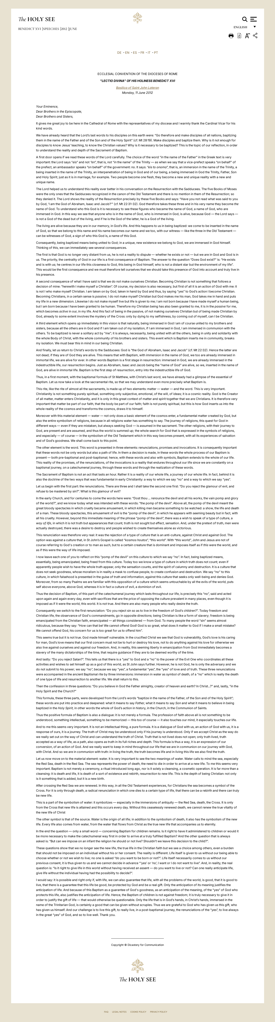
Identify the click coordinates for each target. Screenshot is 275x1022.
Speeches (51, 29)
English (242, 28)
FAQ (106, 1011)
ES (135, 52)
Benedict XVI (30, 29)
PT (156, 52)
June (73, 29)
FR (142, 52)
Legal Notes (119, 1011)
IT (149, 52)
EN (127, 52)
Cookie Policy (138, 1011)
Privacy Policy (158, 1011)
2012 (64, 29)
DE (119, 52)
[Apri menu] (253, 19)
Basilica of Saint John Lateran (137, 88)
